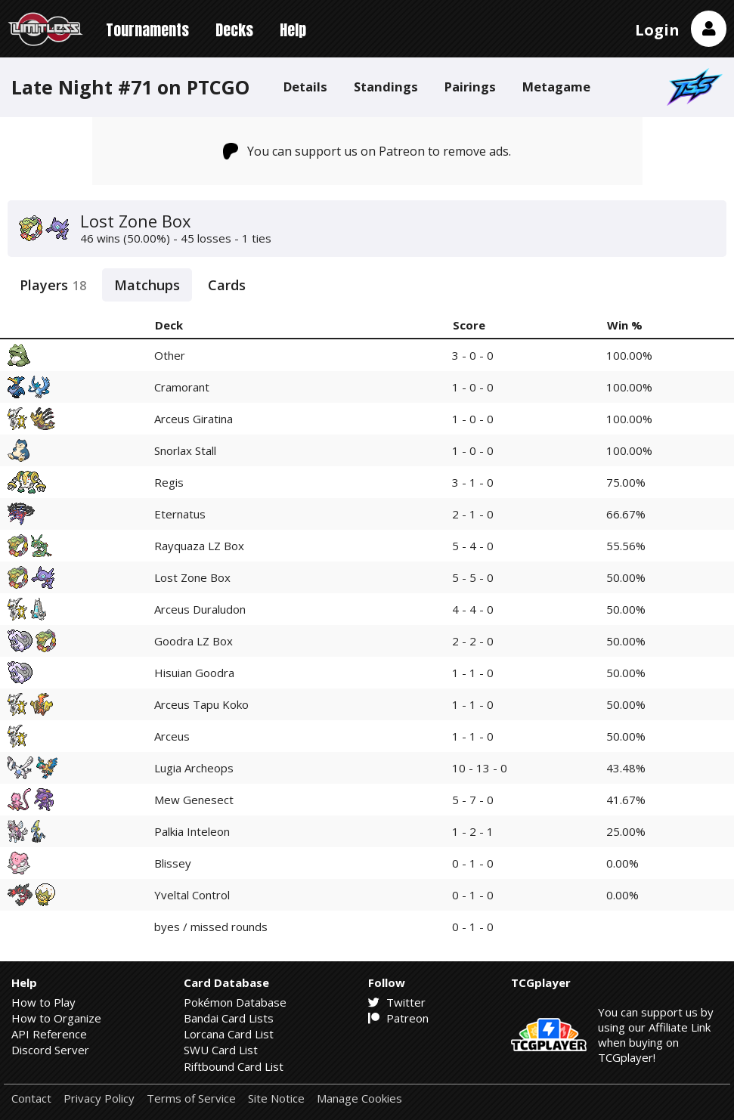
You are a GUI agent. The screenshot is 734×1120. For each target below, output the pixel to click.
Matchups (147, 285)
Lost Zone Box (192, 577)
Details (305, 86)
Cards (227, 285)
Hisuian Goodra (194, 672)
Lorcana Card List (229, 1033)
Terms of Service (191, 1098)
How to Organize (56, 1018)
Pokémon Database (235, 1002)
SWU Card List (221, 1049)
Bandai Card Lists (229, 1018)
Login (657, 30)
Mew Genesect (194, 799)
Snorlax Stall (185, 450)
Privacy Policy (99, 1098)
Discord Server (50, 1049)
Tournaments (147, 30)
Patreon (398, 1018)
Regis (169, 482)
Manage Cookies (359, 1098)
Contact (31, 1098)
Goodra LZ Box (193, 640)
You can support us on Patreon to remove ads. (367, 151)
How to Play (43, 1002)
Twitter (397, 1002)
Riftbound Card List (233, 1066)
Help (293, 30)
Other (169, 355)
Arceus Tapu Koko (201, 704)
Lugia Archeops (194, 767)
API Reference (49, 1033)
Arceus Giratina (193, 418)
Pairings (470, 86)
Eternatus (180, 513)
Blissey (172, 863)
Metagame (556, 86)
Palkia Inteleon (192, 831)
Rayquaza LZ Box (199, 545)
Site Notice (276, 1098)
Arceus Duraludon (200, 609)
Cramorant (181, 386)
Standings (386, 86)
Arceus (172, 736)
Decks (234, 30)
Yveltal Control (192, 894)
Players (53, 285)
